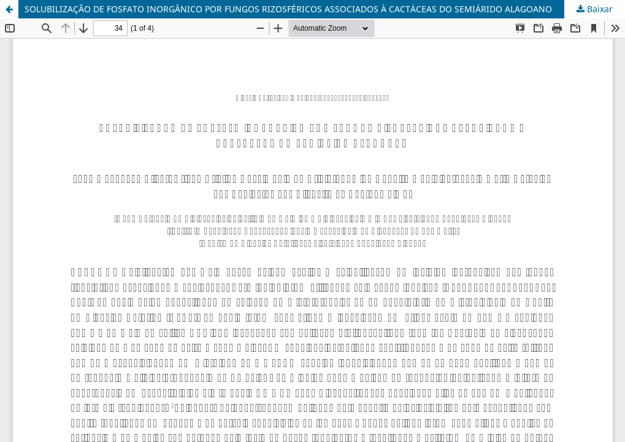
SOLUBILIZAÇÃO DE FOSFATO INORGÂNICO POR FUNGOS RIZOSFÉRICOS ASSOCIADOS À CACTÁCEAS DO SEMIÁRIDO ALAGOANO (288, 9)
